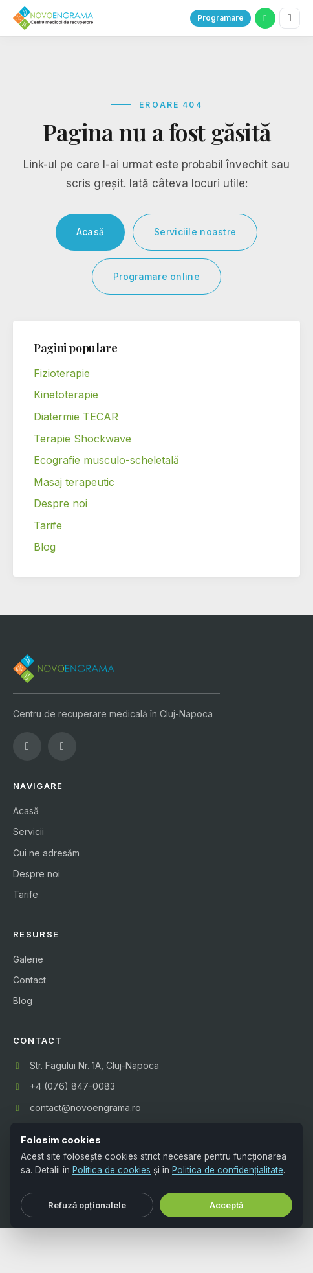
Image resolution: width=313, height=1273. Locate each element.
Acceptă (226, 1205)
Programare (220, 18)
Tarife (48, 525)
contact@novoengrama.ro (85, 1107)
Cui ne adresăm (46, 852)
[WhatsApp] (265, 18)
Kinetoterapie (66, 394)
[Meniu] (289, 18)
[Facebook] (27, 746)
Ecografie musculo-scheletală (106, 459)
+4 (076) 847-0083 (72, 1086)
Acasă (90, 231)
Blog (45, 546)
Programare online (156, 276)
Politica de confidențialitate (227, 1170)
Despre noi (60, 503)
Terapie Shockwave (82, 438)
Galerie (28, 959)
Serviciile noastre (195, 231)
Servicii (28, 831)
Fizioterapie (62, 373)
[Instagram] (62, 746)
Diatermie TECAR (76, 416)
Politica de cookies (111, 1170)
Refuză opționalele (87, 1205)
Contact (29, 979)
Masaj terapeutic (74, 482)
